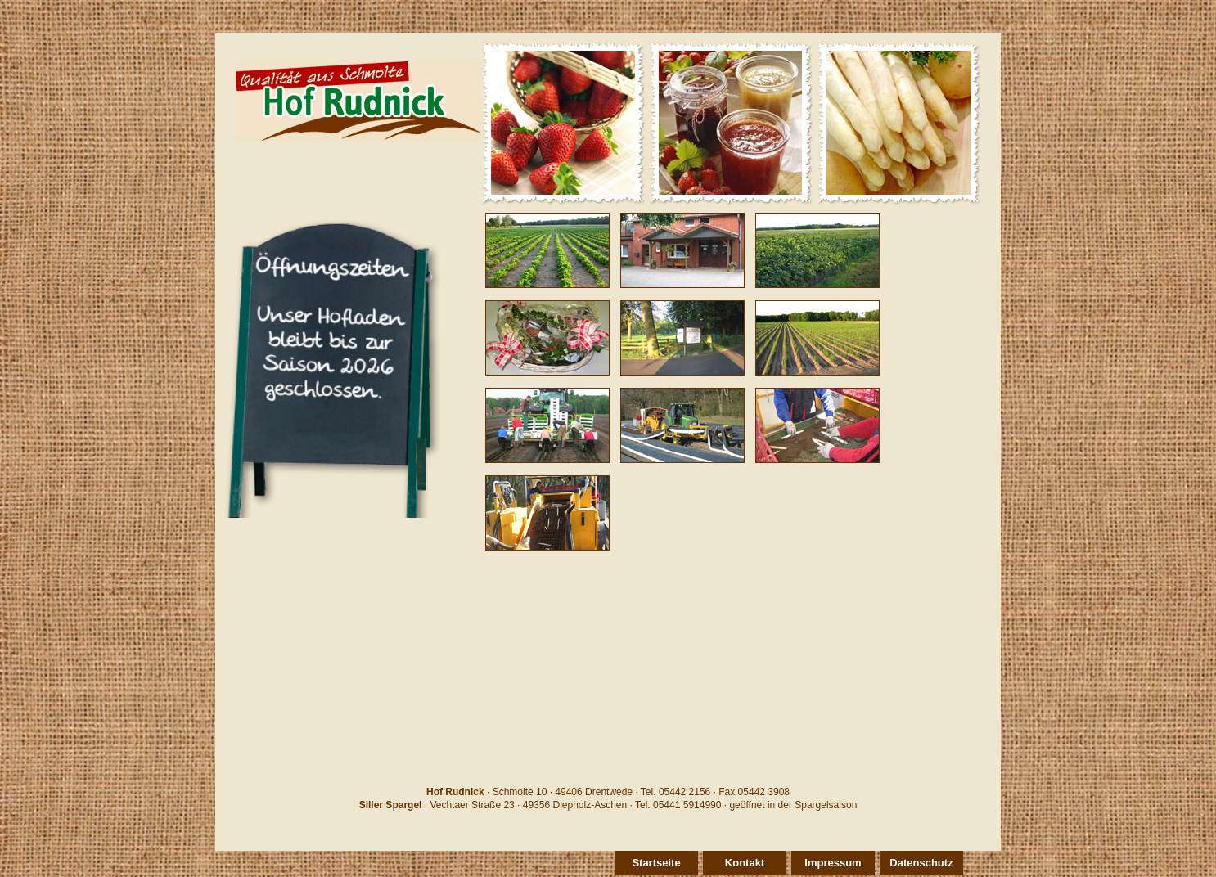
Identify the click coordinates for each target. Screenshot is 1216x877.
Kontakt (744, 863)
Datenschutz (921, 863)
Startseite (656, 863)
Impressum (832, 863)
